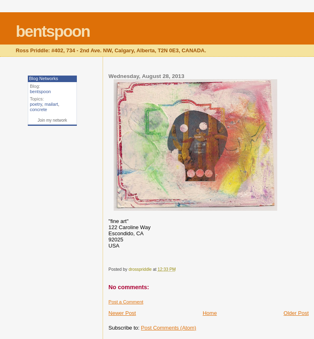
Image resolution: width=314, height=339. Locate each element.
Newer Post (122, 313)
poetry (36, 104)
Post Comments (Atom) (168, 328)
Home (210, 313)
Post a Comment (125, 301)
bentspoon (53, 31)
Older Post (296, 313)
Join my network (52, 120)
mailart (51, 104)
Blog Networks (43, 78)
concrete (38, 109)
